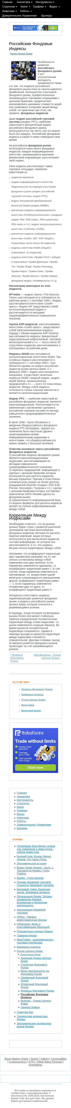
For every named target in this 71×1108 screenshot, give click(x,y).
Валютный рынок (31, 710)
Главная (7, 2)
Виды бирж (27, 705)
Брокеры (46, 15)
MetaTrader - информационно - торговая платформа (36, 941)
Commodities (59, 1058)
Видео (53, 6)
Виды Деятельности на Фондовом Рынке (35, 973)
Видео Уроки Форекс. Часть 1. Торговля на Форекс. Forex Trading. (35, 870)
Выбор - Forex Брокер (30, 877)
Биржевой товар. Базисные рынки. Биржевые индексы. (33, 891)
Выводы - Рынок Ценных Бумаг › (51, 656)
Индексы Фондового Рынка (36, 689)
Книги (24, 6)
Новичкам (8, 11)
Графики (38, 6)
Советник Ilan (25, 1012)
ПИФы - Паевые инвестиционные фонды (32, 918)
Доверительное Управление (19, 15)
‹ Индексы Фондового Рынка (17, 657)
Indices (45, 1058)
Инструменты (44, 2)
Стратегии (8, 6)
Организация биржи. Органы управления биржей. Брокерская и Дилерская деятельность (34, 901)
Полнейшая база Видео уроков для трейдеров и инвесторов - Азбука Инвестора (36, 849)
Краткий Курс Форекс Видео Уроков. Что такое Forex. (34, 858)
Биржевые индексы (32, 694)
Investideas (35, 1064)
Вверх (35, 654)
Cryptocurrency (18, 1061)
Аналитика (23, 2)
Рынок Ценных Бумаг (21, 53)
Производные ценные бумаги (35, 931)
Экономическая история (32, 863)
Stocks (34, 1058)
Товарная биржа (27, 935)
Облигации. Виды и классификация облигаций (33, 926)
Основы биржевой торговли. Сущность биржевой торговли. (35, 884)
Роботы (24, 11)
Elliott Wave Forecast (49, 1061)
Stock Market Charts (16, 1058)
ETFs (32, 1061)
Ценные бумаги (30, 1007)
